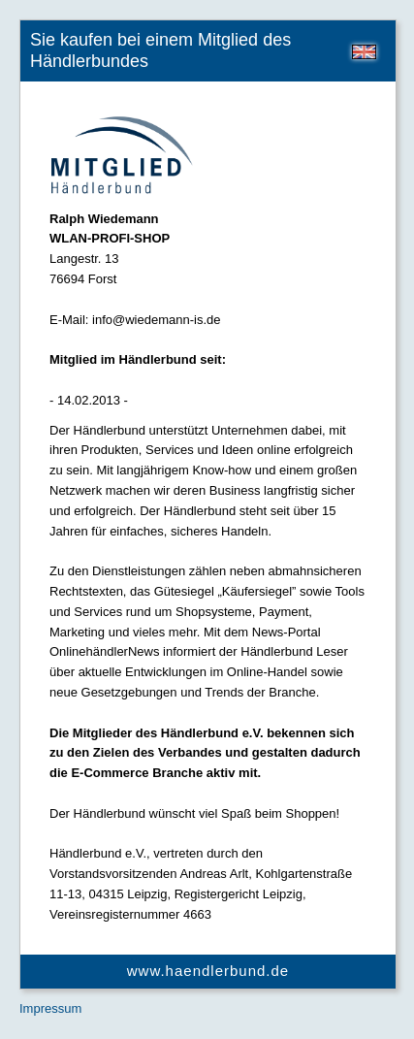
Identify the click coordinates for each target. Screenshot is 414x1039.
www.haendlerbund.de (208, 970)
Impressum (50, 1008)
